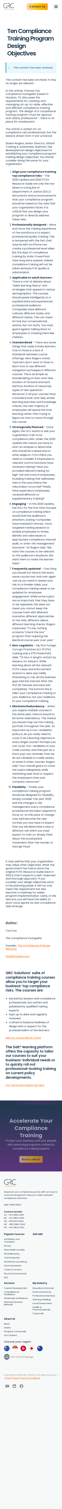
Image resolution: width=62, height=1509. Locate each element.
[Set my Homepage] (7, 1357)
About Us (9, 1318)
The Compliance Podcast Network (28, 947)
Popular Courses (14, 1234)
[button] (56, 6)
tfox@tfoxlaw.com (17, 956)
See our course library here (23, 1038)
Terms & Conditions (30, 1378)
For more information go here (25, 1085)
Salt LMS (37, 1234)
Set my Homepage (22, 1356)
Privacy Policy (12, 1378)
